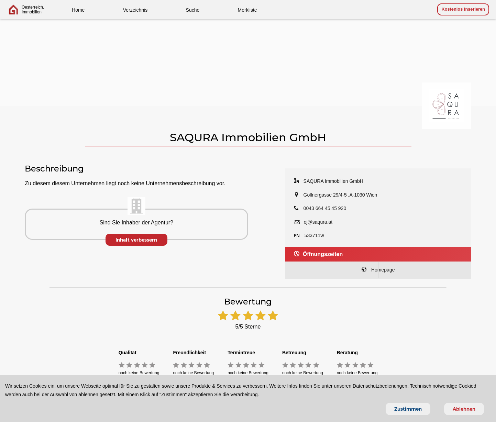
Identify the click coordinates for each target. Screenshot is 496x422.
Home (78, 10)
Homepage (378, 270)
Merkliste (247, 10)
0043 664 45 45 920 (325, 208)
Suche (193, 10)
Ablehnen (464, 409)
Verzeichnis (135, 10)
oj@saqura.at (318, 222)
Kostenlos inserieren (463, 9)
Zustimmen (408, 409)
